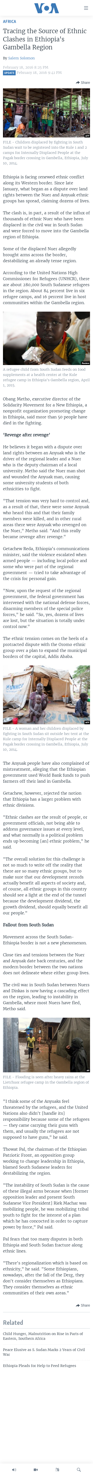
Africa (9, 22)
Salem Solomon (21, 58)
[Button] (83, 83)
